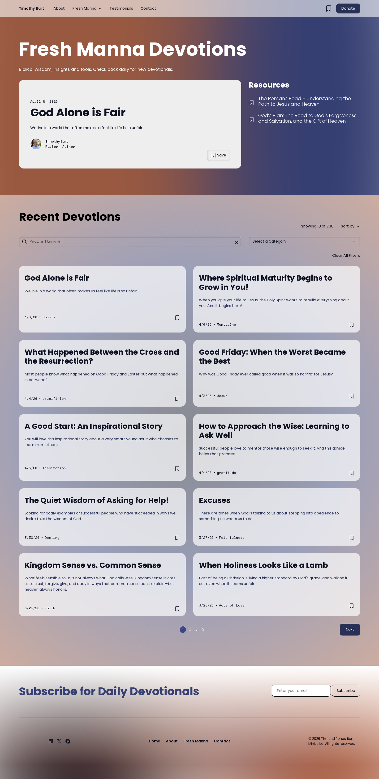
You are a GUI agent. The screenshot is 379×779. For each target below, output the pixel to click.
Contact (148, 8)
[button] (87, 8)
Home (154, 741)
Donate (348, 8)
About (59, 8)
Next (350, 629)
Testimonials (121, 8)
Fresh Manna (84, 8)
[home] (31, 8)
